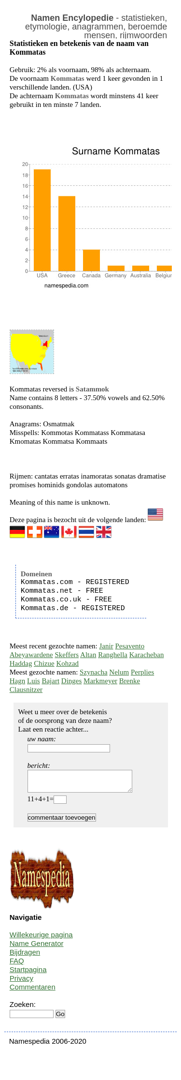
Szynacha (93, 672)
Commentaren (33, 991)
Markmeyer (100, 681)
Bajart (50, 681)
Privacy (21, 982)
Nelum (119, 672)
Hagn (18, 681)
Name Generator (37, 948)
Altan (88, 655)
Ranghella (112, 655)
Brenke (129, 681)
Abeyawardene (31, 655)
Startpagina (28, 974)
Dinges (71, 681)
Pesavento (129, 646)
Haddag (21, 663)
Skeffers (67, 655)
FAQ (17, 965)
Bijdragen (25, 956)
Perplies (142, 672)
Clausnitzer (26, 689)
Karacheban (146, 655)
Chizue (44, 663)
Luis (33, 681)
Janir (106, 646)
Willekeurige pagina (41, 939)
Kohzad (67, 663)
